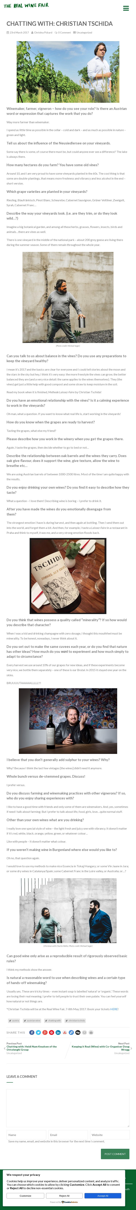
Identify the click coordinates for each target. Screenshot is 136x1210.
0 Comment (64, 32)
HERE (114, 1009)
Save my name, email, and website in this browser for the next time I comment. (56, 1141)
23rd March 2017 (19, 32)
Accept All (102, 1195)
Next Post (98, 1046)
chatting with (54, 1020)
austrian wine (33, 1020)
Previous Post (37, 1046)
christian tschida (77, 1020)
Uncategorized (84, 32)
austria (15, 1020)
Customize (25, 1195)
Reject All (64, 1195)
